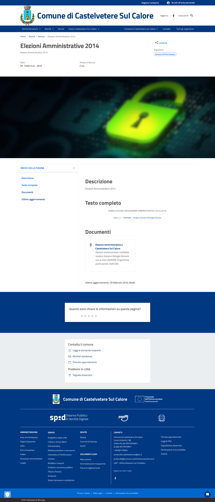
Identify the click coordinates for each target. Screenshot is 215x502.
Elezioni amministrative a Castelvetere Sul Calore (109, 246)
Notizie (41, 36)
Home (23, 36)
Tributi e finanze (54, 471)
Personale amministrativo (31, 458)
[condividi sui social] (161, 43)
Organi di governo (27, 441)
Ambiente (52, 476)
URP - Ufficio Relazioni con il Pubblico (130, 463)
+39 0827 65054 (121, 450)
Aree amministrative (29, 437)
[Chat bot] (207, 494)
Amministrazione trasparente (92, 463)
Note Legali (97, 493)
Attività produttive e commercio (61, 450)
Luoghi (23, 462)
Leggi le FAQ (166, 441)
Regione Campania (150, 2)
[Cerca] (192, 15)
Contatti (118, 432)
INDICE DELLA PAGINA (32, 168)
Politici (23, 454)
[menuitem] (139, 28)
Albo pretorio (85, 459)
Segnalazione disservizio (171, 445)
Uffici (22, 445)
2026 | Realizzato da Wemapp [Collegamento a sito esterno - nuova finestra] (33, 499)
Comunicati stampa (88, 441)
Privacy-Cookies (83, 493)
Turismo (51, 458)
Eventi (82, 445)
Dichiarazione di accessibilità (173, 449)
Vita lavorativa (54, 446)
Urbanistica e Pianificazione (59, 454)
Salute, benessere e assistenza (61, 480)
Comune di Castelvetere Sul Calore (95, 15)
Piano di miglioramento (90, 468)
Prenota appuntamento (171, 437)
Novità (32, 36)
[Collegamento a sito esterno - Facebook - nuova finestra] (173, 15)
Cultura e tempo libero (57, 441)
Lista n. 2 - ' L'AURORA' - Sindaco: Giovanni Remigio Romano (137, 217)
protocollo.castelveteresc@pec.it (128, 454)
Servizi (51, 432)
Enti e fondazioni (27, 450)
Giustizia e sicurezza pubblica (60, 467)
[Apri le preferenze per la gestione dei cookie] (7, 494)
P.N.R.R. (164, 453)
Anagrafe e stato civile (57, 437)
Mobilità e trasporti (56, 463)
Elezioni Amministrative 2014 (61, 36)
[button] (181, 2)
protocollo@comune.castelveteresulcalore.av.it (134, 458)
